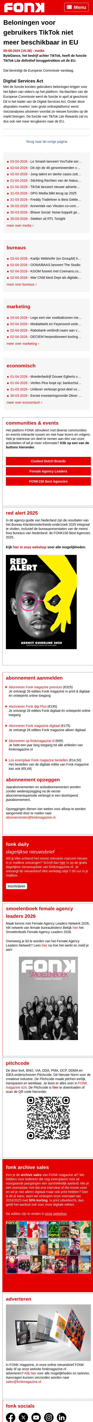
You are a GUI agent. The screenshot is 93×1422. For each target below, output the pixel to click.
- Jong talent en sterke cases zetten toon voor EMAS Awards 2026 (46, 174)
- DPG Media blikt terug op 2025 (43, 193)
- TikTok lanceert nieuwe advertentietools (46, 187)
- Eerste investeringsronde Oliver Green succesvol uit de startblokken (46, 396)
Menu (80, 7)
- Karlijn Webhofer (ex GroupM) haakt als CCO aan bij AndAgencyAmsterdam (46, 258)
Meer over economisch (23, 402)
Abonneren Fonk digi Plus (27, 706)
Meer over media (19, 225)
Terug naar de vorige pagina (46, 141)
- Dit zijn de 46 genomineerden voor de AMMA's (46, 168)
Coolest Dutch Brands (48, 461)
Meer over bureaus (20, 284)
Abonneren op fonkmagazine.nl (32, 741)
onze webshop (56, 1214)
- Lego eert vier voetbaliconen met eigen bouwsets (46, 318)
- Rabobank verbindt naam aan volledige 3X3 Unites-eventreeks (46, 330)
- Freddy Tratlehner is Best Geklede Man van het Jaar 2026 (46, 199)
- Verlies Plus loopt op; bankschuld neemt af (46, 383)
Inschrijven (16, 886)
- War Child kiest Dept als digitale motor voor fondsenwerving (46, 277)
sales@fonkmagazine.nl (23, 1382)
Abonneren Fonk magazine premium (35, 687)
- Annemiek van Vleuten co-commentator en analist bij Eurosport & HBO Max (46, 206)
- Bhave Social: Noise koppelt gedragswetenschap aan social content (46, 212)
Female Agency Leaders (48, 471)
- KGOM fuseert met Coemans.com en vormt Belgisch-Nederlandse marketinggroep (46, 271)
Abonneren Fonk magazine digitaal (34, 726)
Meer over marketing (22, 343)
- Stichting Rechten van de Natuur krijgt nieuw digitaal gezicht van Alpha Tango (46, 180)
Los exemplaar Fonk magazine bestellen (38, 760)
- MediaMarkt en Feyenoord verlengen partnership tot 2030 (46, 324)
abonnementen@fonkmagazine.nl (30, 817)
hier (62, 863)
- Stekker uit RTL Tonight (37, 219)
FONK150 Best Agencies (48, 481)
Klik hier (30, 1373)
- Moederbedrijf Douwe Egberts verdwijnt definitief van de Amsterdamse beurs (46, 376)
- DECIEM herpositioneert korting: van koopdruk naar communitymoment (46, 337)
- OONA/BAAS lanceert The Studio (45, 265)
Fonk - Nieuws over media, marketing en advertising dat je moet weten (26, 7)
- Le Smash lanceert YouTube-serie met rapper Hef (46, 161)
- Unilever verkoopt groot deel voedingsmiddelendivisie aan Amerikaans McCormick (46, 389)
